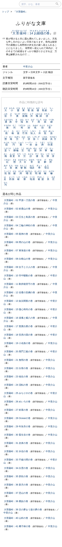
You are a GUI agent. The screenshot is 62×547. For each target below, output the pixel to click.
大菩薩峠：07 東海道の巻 (17, 250)
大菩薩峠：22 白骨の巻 (16, 368)
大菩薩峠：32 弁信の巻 (16, 451)
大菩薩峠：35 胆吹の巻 (16, 476)
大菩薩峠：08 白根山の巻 (17, 258)
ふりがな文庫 (31, 23)
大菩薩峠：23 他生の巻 (16, 376)
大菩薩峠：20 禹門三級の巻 (18, 351)
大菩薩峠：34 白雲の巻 (16, 468)
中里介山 (28, 66)
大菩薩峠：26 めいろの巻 (17, 401)
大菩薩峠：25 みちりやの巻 (18, 393)
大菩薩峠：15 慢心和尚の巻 (18, 309)
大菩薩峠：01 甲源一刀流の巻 (19, 200)
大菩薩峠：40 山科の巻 (16, 518)
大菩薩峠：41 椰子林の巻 (17, 526)
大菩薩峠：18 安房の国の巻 (18, 334)
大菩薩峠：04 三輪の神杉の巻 (19, 225)
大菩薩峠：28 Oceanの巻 (17, 418)
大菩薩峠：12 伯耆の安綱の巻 (19, 292)
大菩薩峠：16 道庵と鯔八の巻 (19, 317)
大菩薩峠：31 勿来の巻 (16, 443)
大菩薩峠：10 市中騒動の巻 (18, 275)
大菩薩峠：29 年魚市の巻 (17, 426)
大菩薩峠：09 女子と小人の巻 (19, 267)
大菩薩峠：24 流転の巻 (16, 384)
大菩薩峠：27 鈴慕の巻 (16, 410)
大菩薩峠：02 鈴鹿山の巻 (17, 208)
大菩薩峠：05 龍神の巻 (16, 234)
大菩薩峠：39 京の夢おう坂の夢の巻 (23, 509)
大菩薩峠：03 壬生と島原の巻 (19, 217)
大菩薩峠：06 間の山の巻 (17, 242)
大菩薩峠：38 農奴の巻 (16, 501)
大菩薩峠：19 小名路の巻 (17, 343)
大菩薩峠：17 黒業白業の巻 (18, 326)
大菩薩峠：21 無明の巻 (16, 360)
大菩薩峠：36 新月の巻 (16, 484)
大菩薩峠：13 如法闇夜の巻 (18, 301)
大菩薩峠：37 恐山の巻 (16, 493)
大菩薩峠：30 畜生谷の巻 (17, 434)
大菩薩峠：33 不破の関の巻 (18, 459)
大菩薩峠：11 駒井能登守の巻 (19, 284)
